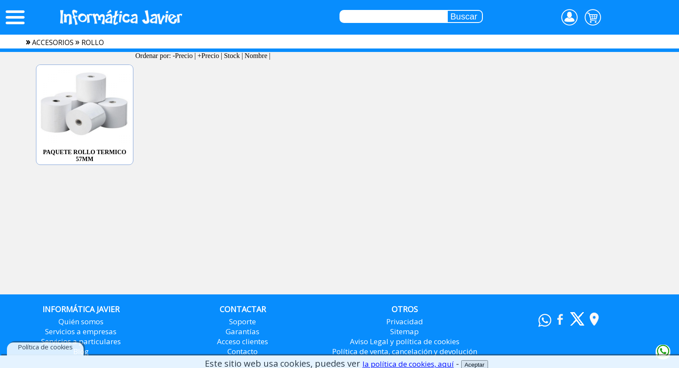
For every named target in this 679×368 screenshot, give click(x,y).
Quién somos (80, 321)
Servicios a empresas (80, 331)
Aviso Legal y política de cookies (404, 341)
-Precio (183, 55)
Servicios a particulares (81, 341)
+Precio (208, 55)
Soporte (242, 321)
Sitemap (404, 331)
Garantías (242, 331)
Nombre (256, 55)
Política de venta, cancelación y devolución (404, 351)
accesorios (53, 42)
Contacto (242, 351)
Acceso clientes (242, 341)
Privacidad (404, 321)
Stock (231, 55)
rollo (92, 42)
